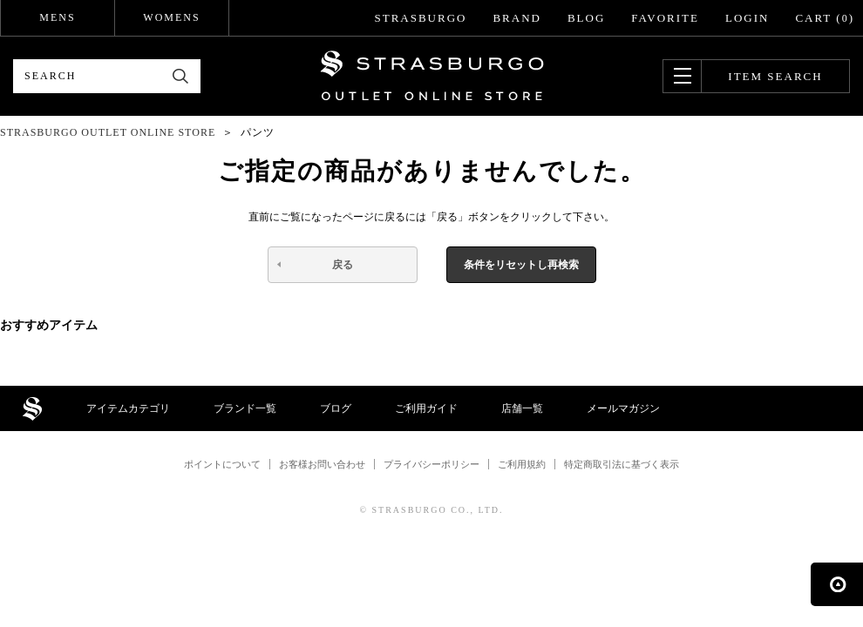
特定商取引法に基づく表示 (621, 464)
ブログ (335, 408)
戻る (342, 265)
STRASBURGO (420, 17)
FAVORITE (665, 17)
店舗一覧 (522, 408)
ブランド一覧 (245, 408)
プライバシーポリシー (431, 464)
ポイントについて (222, 464)
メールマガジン (623, 408)
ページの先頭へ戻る (837, 584)
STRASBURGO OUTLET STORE (432, 76)
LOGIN (747, 17)
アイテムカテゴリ (128, 408)
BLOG (586, 17)
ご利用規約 (522, 464)
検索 (181, 76)
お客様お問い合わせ (322, 464)
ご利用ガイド (426, 408)
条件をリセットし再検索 (521, 265)
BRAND (517, 17)
